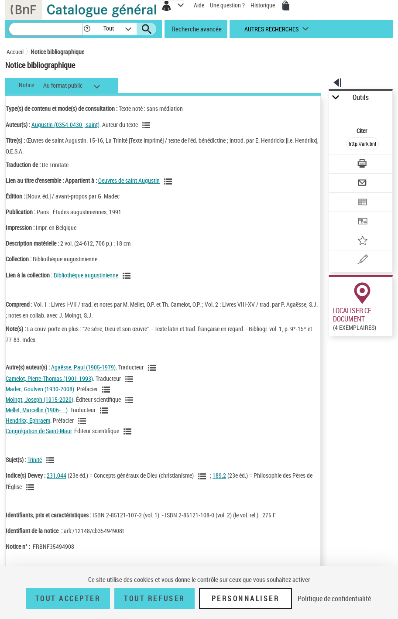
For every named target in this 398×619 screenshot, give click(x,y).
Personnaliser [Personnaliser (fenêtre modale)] (246, 598)
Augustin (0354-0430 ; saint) (65, 124)
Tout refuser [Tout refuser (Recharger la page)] (154, 598)
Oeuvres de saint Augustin (129, 180)
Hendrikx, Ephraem (28, 420)
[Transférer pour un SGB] (362, 222)
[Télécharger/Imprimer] (362, 164)
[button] (87, 29)
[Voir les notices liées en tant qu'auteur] (147, 125)
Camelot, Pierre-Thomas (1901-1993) (49, 378)
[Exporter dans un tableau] (362, 203)
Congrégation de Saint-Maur (39, 431)
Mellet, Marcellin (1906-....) (37, 410)
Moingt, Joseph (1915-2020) (39, 399)
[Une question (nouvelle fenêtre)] (362, 260)
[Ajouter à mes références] (362, 241)
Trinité (34, 459)
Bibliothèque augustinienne (86, 275)
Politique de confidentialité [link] (334, 598)
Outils (361, 97)
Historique (263, 5)
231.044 (56, 475)
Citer (362, 131)
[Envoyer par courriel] (362, 184)
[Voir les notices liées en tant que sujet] (51, 460)
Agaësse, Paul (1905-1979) (83, 367)
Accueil (15, 52)
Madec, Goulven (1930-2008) (40, 389)
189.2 (219, 475)
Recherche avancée (197, 28)
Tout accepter (68, 598)
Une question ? (227, 5)
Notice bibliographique (57, 52)
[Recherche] (45, 29)
